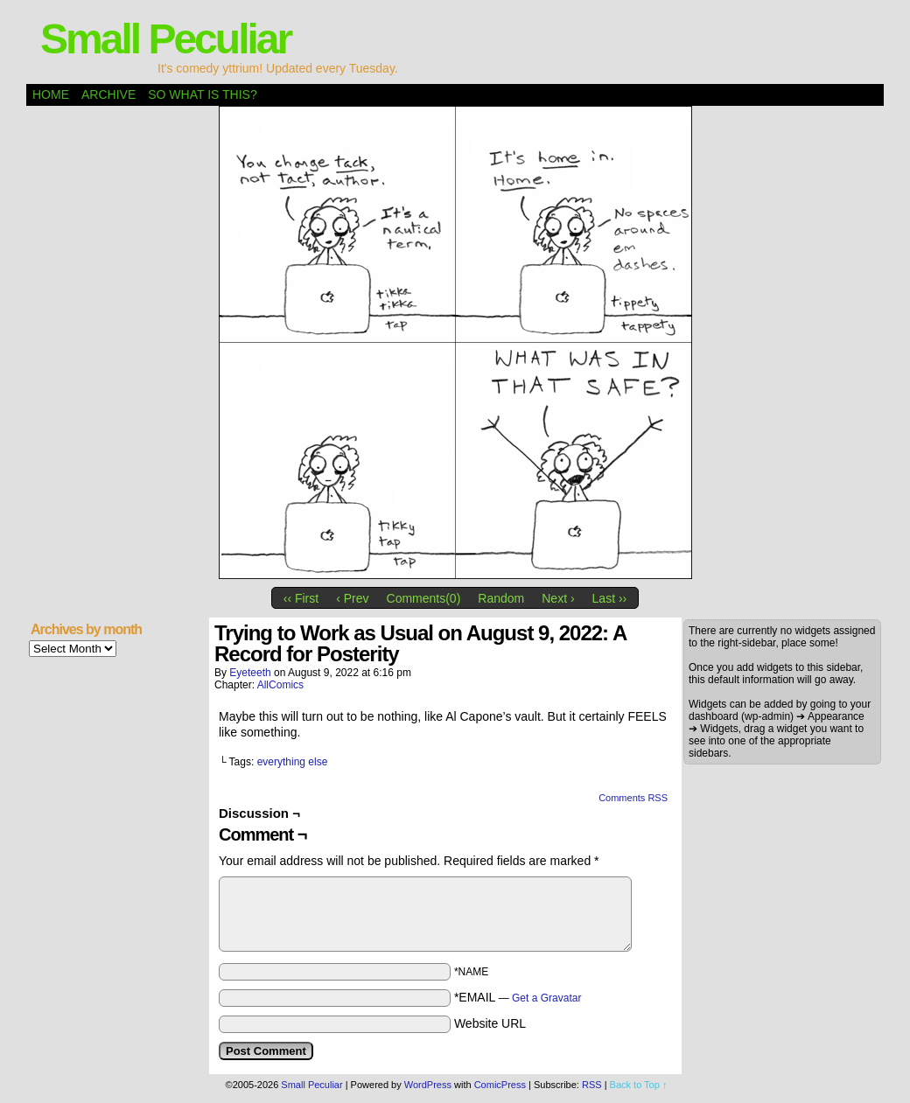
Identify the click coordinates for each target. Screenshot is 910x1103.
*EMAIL (518, 997)
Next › (558, 598)
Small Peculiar (165, 39)
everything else (292, 762)
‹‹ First (301, 598)
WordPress (428, 1084)
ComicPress (500, 1084)
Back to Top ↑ (639, 1084)
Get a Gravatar (546, 998)
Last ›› (609, 598)
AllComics (280, 685)
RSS (592, 1084)
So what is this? (202, 94)
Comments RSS (633, 797)
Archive (108, 94)
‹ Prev (352, 598)
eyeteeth (249, 673)
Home (50, 94)
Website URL (490, 1023)
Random (501, 598)
